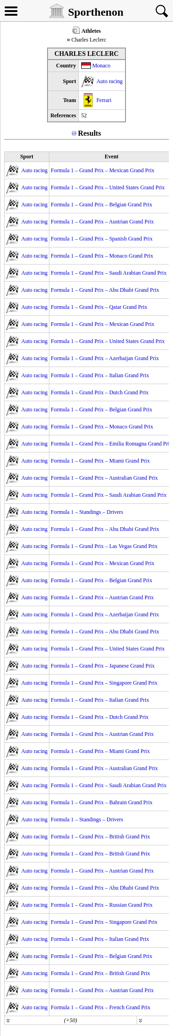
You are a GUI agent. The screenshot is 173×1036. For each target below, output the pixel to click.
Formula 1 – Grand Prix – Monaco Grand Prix (102, 256)
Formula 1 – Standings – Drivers (87, 512)
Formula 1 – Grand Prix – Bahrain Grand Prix (102, 802)
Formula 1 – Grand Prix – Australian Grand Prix (104, 478)
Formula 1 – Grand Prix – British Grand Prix (100, 836)
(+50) (70, 1020)
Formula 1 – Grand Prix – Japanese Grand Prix (103, 666)
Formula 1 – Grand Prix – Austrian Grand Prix (102, 221)
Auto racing (109, 81)
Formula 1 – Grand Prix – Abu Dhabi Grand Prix (105, 290)
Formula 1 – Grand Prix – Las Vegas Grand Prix (104, 546)
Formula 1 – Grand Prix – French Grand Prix (100, 1007)
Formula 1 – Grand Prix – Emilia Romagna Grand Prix (112, 443)
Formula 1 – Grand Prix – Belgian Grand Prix (101, 204)
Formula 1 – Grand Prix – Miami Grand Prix (100, 461)
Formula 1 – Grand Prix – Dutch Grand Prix (100, 392)
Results (89, 133)
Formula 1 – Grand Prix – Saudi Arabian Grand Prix (109, 273)
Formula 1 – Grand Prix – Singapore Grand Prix (104, 683)
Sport (27, 156)
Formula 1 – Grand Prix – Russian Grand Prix (102, 905)
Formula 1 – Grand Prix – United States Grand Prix (108, 187)
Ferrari (104, 100)
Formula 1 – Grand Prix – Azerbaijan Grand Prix (105, 358)
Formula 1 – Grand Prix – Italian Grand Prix (100, 375)
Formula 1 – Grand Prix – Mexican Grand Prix (103, 170)
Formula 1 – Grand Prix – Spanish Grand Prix (102, 238)
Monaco (101, 65)
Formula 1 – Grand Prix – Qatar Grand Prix (99, 307)
